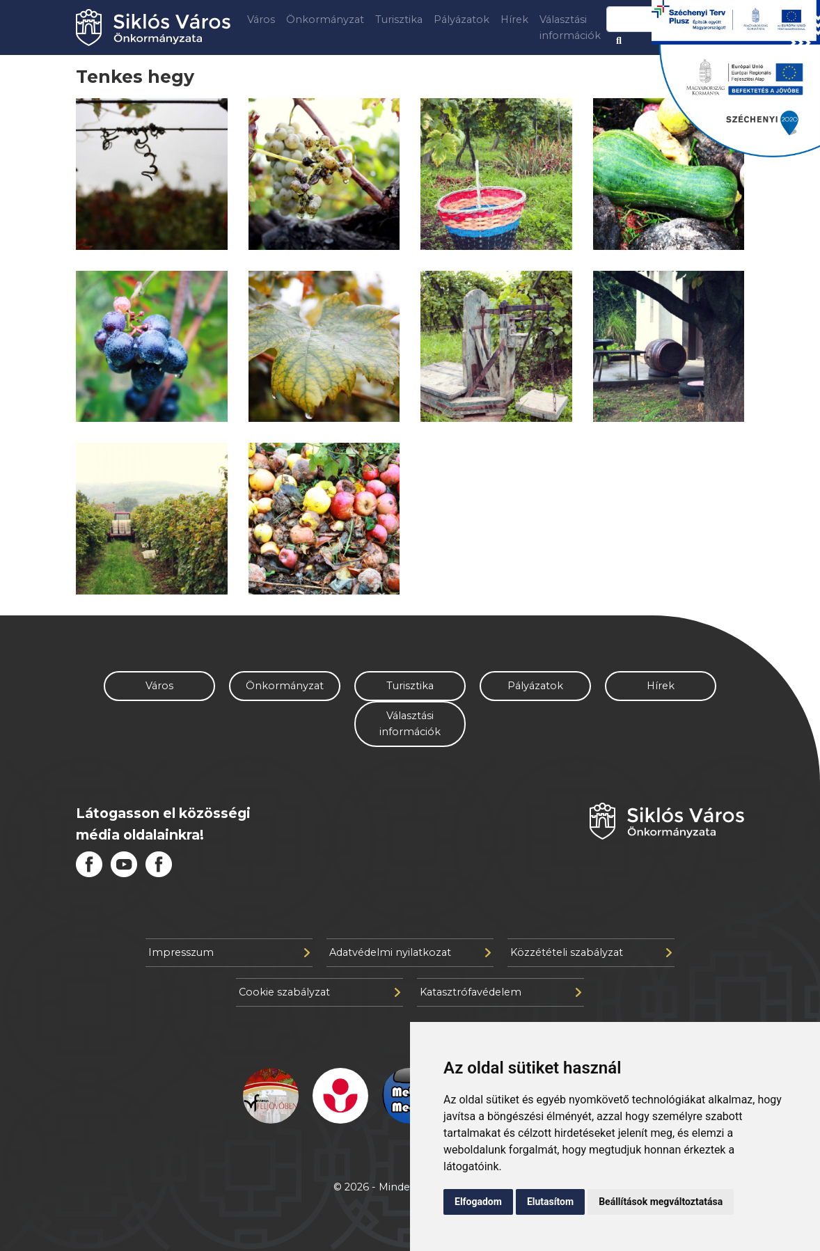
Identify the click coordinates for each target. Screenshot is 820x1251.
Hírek (514, 19)
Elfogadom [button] (478, 1201)
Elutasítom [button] (550, 1201)
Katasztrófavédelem (500, 992)
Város (261, 19)
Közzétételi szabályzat (591, 952)
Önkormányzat (325, 19)
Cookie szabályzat (319, 992)
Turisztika (399, 19)
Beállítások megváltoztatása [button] (661, 1201)
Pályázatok (461, 19)
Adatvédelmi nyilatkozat (410, 952)
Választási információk (570, 27)
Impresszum (229, 952)
